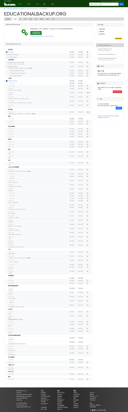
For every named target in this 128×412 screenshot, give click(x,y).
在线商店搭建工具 (20, 113)
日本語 (116, 1)
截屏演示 (59, 409)
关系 (36, 19)
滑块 (9, 247)
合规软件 (27, 98)
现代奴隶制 (93, 407)
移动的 (23, 64)
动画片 (16, 171)
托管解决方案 (11, 113)
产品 (25, 19)
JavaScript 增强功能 (17, 226)
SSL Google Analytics (16, 75)
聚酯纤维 (13, 213)
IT (107, 1)
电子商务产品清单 (45, 396)
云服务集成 (15, 182)
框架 (16, 186)
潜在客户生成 (60, 392)
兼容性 (9, 202)
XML (108, 116)
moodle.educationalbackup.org (107, 54)
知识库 (75, 392)
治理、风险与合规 (21, 98)
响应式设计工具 (19, 234)
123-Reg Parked (12, 57)
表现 (30, 19)
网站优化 (26, 68)
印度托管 (13, 298)
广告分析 (19, 258)
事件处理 (25, 171)
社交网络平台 (19, 90)
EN (101, 1)
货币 (9, 164)
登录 (5, 1)
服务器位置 (10, 290)
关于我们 (75, 404)
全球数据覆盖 (60, 405)
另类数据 (59, 402)
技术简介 (8, 19)
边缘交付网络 (11, 369)
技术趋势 (43, 394)
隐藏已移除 (102, 29)
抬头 (121, 4)
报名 (42, 409)
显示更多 (30, 68)
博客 (74, 402)
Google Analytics (13, 66)
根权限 (9, 313)
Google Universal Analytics (17, 73)
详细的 (15, 19)
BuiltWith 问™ (45, 400)
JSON (105, 116)
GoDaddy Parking (13, 54)
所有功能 (59, 407)
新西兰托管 (10, 294)
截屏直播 (75, 396)
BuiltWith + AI (94, 396)
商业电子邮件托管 (22, 343)
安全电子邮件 (11, 339)
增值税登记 (10, 98)
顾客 (44, 4)
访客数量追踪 (21, 68)
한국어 (113, 1)
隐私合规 (15, 98)
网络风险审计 (60, 400)
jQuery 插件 (12, 178)
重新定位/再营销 (11, 253)
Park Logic (11, 52)
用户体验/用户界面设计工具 (22, 102)
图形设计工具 (13, 102)
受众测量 (16, 68)
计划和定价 (44, 407)
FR (104, 1)
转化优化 (10, 64)
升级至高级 (36, 33)
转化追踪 (14, 64)
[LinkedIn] (92, 410)
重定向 (42, 19)
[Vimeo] (101, 410)
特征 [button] (28, 4)
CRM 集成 (92, 400)
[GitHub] (103, 410)
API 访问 (92, 392)
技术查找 (43, 392)
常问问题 (75, 400)
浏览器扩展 (93, 398)
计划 (37, 4)
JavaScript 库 (11, 171)
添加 (117, 92)
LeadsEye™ (44, 404)
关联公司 (75, 407)
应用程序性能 (11, 68)
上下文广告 (10, 262)
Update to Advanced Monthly (36, 36)
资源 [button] (52, 4)
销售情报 (59, 396)
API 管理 (10, 90)
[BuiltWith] (10, 4)
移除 (91, 403)
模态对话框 (10, 242)
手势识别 (22, 247)
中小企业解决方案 (27, 113)
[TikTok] (97, 410)
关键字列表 (44, 398)
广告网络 (15, 258)
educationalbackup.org (104, 45)
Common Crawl (12, 81)
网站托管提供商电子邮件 (13, 343)
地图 (9, 153)
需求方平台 (24, 258)
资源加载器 (10, 190)
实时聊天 (10, 94)
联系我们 (75, 405)
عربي (123, 1)
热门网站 (43, 402)
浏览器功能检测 (15, 202)
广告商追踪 (19, 64)
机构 (15, 113)
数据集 (91, 394)
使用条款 (92, 405)
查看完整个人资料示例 (49, 36)
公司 (53, 19)
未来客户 (59, 398)
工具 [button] (19, 4)
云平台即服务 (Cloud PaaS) (14, 306)
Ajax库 (24, 209)
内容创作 (30, 102)
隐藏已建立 (102, 34)
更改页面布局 (118, 38)
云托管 (9, 298)
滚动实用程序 (16, 230)
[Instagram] (105, 410)
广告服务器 (10, 258)
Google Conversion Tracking (16, 62)
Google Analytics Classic (17, 70)
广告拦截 (10, 273)
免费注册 (9, 1)
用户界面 (17, 209)
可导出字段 (76, 394)
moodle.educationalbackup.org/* (107, 59)
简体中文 (119, 1)
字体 (9, 102)
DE (102, 1)
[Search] (104, 4)
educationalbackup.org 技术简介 (16, 8)
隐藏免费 (101, 31)
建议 (47, 19)
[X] (90, 410)
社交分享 (14, 90)
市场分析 (59, 394)
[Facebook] (94, 410)
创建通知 (118, 108)
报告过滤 (59, 404)
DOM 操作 (20, 171)
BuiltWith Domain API (103, 117)
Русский (109, 1)
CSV (113, 116)
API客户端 (10, 182)
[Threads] (99, 410)
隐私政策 (98, 405)
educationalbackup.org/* (105, 49)
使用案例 (65, 407)
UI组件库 (18, 247)
